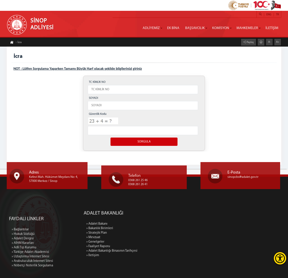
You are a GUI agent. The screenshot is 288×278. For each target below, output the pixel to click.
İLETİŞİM (272, 28)
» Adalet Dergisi (23, 264)
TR (277, 14)
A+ (277, 41)
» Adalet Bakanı (124, 224)
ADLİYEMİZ (151, 28)
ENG (268, 14)
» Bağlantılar (20, 255)
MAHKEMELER (247, 28)
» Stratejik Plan (124, 233)
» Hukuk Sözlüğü (23, 260)
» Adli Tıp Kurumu (24, 273)
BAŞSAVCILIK (195, 28)
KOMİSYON (220, 28)
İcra (18, 43)
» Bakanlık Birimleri (127, 228)
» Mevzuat (121, 237)
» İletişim (120, 255)
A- (269, 41)
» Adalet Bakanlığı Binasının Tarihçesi (139, 251)
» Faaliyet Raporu (125, 246)
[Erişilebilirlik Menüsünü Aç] (280, 258)
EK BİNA (173, 28)
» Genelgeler (123, 242)
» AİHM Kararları (23, 269)
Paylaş (250, 41)
